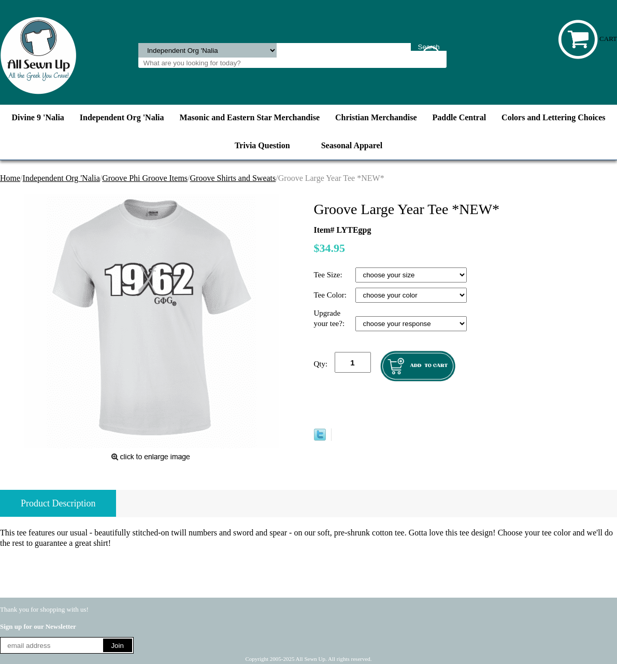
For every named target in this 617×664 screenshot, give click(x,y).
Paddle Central (459, 117)
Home (10, 178)
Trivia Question (262, 145)
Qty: (321, 364)
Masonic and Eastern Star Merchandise (250, 117)
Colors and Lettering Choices (553, 117)
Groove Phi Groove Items (145, 178)
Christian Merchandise (376, 117)
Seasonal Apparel (351, 145)
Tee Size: (329, 275)
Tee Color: (331, 295)
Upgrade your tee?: (330, 318)
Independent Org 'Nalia (122, 117)
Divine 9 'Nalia (37, 117)
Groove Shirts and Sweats (233, 178)
